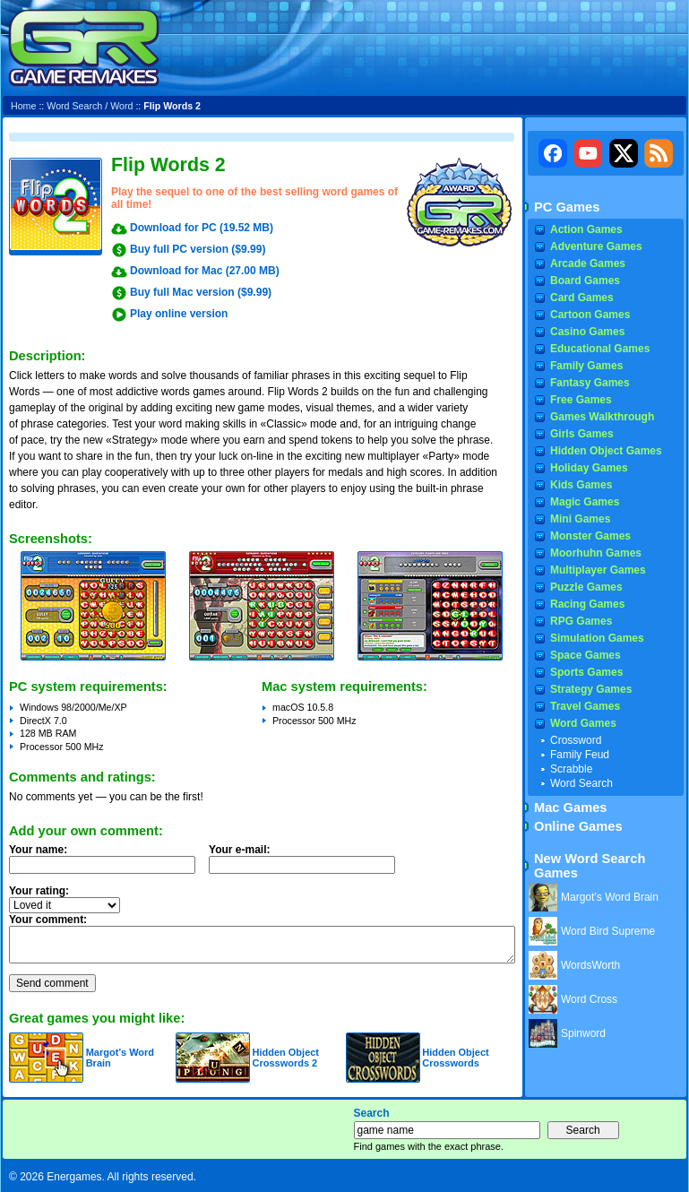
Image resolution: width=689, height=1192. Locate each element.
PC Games (566, 207)
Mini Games (580, 519)
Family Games (586, 365)
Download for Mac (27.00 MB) (205, 270)
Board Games (585, 280)
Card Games (582, 297)
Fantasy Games (590, 382)
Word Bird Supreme (608, 931)
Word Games (583, 723)
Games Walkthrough (602, 416)
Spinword (583, 1033)
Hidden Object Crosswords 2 (285, 1057)
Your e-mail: (307, 864)
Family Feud (579, 754)
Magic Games (584, 502)
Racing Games (587, 604)
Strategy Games (591, 689)
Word (121, 105)
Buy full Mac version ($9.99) (200, 292)
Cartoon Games (590, 314)
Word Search (74, 105)
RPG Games (581, 621)
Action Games (586, 229)
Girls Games (582, 434)
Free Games (581, 399)
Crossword (575, 740)
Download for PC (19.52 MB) (201, 227)
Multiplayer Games (598, 570)
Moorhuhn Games (596, 553)
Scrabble (571, 769)
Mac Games (570, 807)
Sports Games (586, 672)
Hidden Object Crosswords (455, 1057)
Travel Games (585, 706)
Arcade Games (587, 263)
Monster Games (590, 536)
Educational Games (600, 348)
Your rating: (39, 891)
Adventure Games (596, 246)
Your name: (38, 849)
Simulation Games (597, 638)
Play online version (179, 313)
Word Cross (589, 999)
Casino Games (587, 331)
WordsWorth (590, 965)
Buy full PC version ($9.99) (197, 249)
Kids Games (581, 485)
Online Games (578, 826)
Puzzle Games (586, 587)
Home (23, 105)
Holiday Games (589, 468)
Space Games (585, 655)
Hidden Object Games (606, 451)
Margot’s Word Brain (610, 897)
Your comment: (48, 919)
